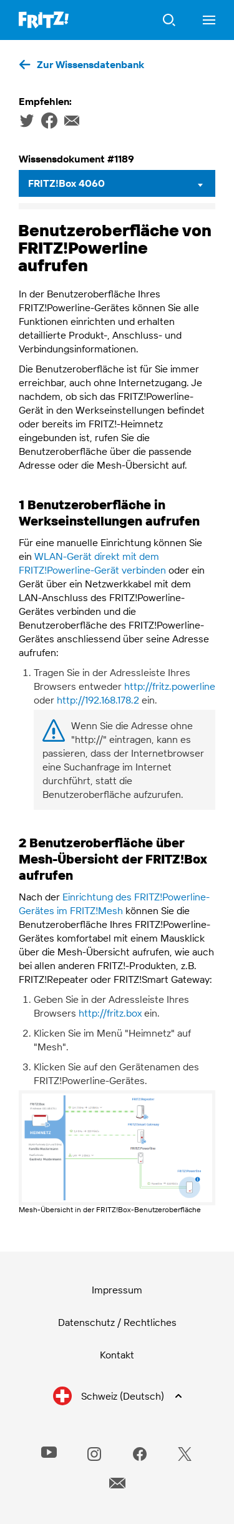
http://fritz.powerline (169, 686)
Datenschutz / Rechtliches (117, 1322)
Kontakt (117, 1354)
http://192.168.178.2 (98, 700)
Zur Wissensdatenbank (90, 64)
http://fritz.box (110, 1013)
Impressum (117, 1289)
